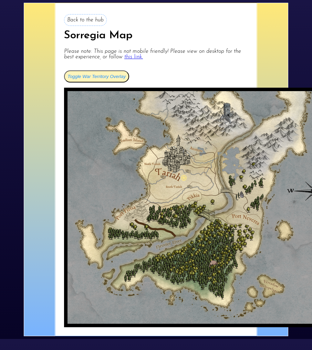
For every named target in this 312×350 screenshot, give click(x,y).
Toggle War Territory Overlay (96, 76)
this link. (133, 57)
